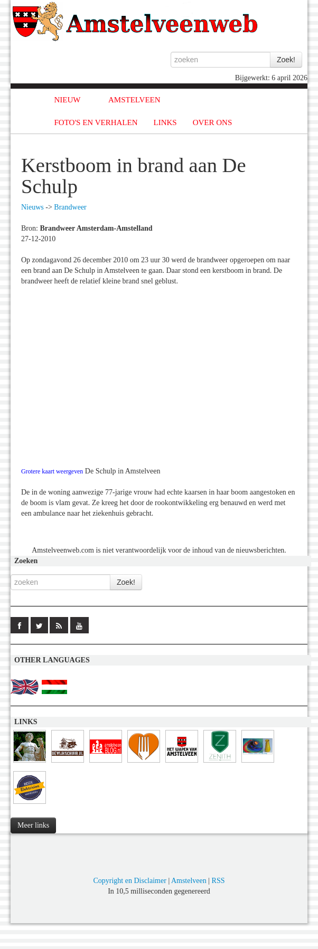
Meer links (33, 825)
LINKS (165, 122)
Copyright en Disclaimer (129, 881)
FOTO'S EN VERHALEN (96, 122)
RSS (218, 881)
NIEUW (67, 100)
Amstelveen (189, 881)
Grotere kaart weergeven (52, 471)
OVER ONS (212, 122)
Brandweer (70, 207)
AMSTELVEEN (134, 100)
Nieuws (32, 207)
